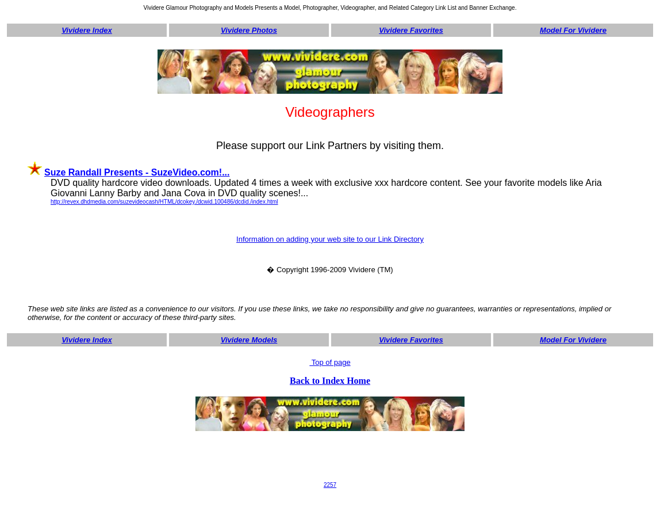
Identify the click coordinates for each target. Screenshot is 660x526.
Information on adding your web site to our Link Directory (330, 239)
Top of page (329, 362)
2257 (330, 485)
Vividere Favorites (411, 30)
